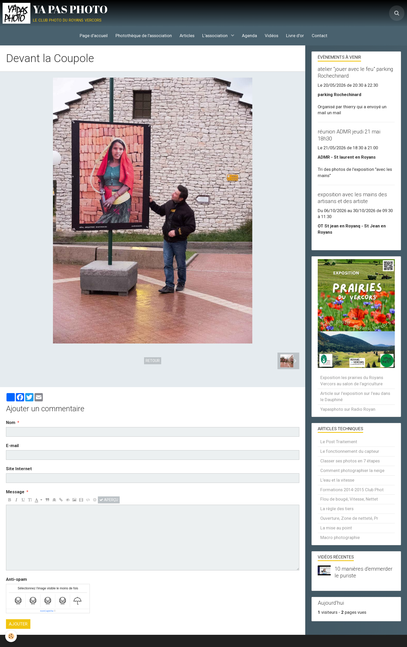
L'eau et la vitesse (337, 480)
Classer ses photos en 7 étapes (350, 460)
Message (15, 491)
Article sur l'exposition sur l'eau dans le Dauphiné (355, 396)
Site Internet (19, 468)
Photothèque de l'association (144, 35)
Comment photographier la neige (352, 470)
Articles (187, 35)
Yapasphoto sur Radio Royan (347, 409)
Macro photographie (340, 537)
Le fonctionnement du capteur (349, 451)
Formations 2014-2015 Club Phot (352, 489)
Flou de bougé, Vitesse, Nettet (349, 499)
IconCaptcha (46, 611)
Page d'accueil (94, 35)
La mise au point (336, 527)
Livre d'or (295, 35)
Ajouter (18, 623)
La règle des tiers (337, 508)
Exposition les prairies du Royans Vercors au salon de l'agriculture (351, 380)
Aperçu (108, 500)
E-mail (12, 445)
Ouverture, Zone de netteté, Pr (349, 518)
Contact (319, 35)
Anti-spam (16, 579)
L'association (215, 35)
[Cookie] (11, 636)
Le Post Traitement (338, 441)
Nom (10, 422)
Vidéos (271, 35)
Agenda (249, 35)
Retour (153, 361)
